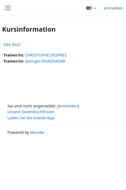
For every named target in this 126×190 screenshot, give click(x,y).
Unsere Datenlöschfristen (31, 111)
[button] (91, 8)
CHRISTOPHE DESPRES (46, 55)
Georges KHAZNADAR (45, 61)
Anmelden (113, 8)
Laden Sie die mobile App (30, 117)
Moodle (37, 132)
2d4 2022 (12, 44)
